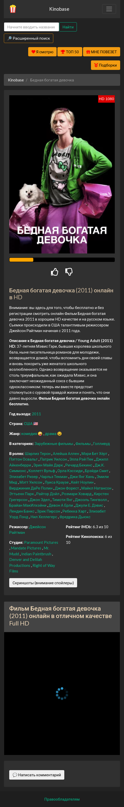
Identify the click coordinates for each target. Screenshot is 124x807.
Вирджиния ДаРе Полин (31, 488)
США (28, 423)
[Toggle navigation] (109, 9)
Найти (68, 27)
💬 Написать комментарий (37, 774)
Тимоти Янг (62, 499)
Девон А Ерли (61, 505)
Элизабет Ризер (24, 476)
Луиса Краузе (57, 482)
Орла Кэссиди (70, 470)
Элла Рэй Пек (81, 459)
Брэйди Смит (97, 470)
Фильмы (83, 443)
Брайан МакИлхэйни (28, 505)
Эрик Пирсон (49, 511)
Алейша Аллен (66, 453)
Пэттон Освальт (23, 459)
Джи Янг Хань (82, 476)
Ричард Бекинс (79, 465)
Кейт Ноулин (82, 482)
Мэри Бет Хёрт (94, 453)
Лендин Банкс (22, 511)
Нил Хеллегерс (44, 516)
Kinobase (59, 9)
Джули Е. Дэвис (89, 505)
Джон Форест (67, 488)
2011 (36, 413)
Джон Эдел (40, 499)
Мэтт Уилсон (31, 482)
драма (51, 433)
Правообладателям (62, 799)
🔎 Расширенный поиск (28, 38)
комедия (29, 433)
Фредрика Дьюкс (74, 516)
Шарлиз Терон (38, 453)
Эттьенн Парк (22, 493)
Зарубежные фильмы (54, 443)
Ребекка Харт (75, 511)
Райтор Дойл (48, 493)
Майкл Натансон (96, 488)
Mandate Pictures (26, 548)
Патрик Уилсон (54, 459)
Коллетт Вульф (42, 470)
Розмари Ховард (77, 493)
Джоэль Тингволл (91, 499)
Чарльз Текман (54, 476)
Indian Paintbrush (36, 553)
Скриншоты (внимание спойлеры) (43, 582)
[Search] (31, 27)
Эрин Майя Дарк (48, 465)
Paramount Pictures (41, 542)
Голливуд (101, 443)
